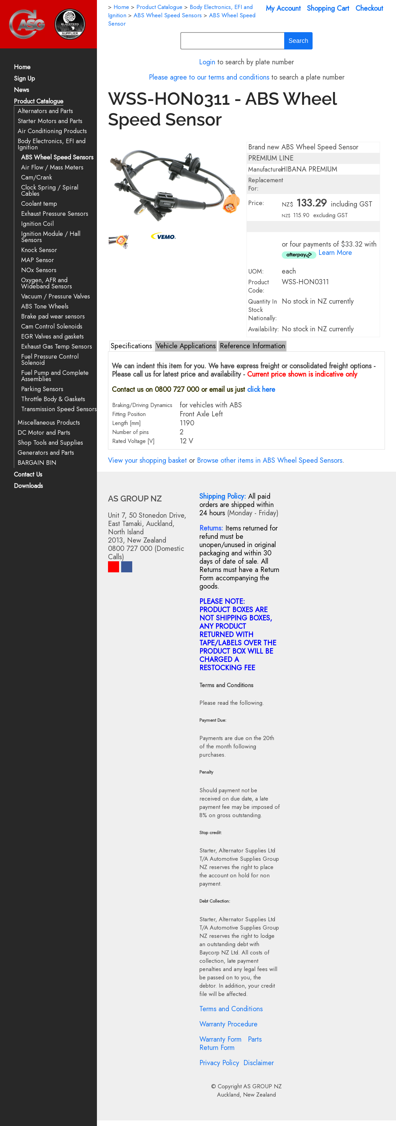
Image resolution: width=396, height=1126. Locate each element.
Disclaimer (258, 1063)
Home (22, 67)
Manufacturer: (267, 169)
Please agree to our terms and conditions (209, 77)
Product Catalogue (38, 101)
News (21, 90)
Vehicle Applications (186, 346)
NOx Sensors (38, 270)
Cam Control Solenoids (51, 326)
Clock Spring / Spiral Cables (49, 190)
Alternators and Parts (45, 111)
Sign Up (24, 79)
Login (207, 62)
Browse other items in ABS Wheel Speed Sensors (269, 460)
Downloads (28, 486)
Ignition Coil (37, 224)
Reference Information (252, 346)
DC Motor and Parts (44, 433)
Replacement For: (265, 184)
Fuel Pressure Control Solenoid (50, 359)
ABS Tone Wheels (45, 306)
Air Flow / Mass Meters (52, 167)
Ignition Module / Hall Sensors (50, 237)
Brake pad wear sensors (53, 316)
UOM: (256, 271)
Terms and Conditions (231, 1009)
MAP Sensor (37, 260)
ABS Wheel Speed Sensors (57, 157)
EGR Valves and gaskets (52, 336)
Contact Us (28, 475)
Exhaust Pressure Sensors (54, 214)
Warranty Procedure (228, 1024)
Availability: (263, 329)
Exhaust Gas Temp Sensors (56, 346)
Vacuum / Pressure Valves (55, 296)
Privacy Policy (219, 1063)
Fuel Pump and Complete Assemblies (55, 376)
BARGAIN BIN (37, 463)
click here (261, 390)
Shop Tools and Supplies (50, 443)
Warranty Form (220, 1039)
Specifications (131, 346)
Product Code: (258, 286)
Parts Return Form (230, 1043)
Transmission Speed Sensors (59, 409)
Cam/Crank (36, 177)
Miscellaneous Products (49, 422)
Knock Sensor (39, 250)
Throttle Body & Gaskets (53, 399)
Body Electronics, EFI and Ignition (52, 144)
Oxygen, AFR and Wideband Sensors (46, 283)
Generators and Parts (46, 453)
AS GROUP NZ (262, 1086)
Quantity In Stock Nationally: (262, 310)
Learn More (335, 253)
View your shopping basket (147, 460)
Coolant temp (39, 204)
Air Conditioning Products (52, 131)
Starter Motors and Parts (50, 121)
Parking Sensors (42, 389)
